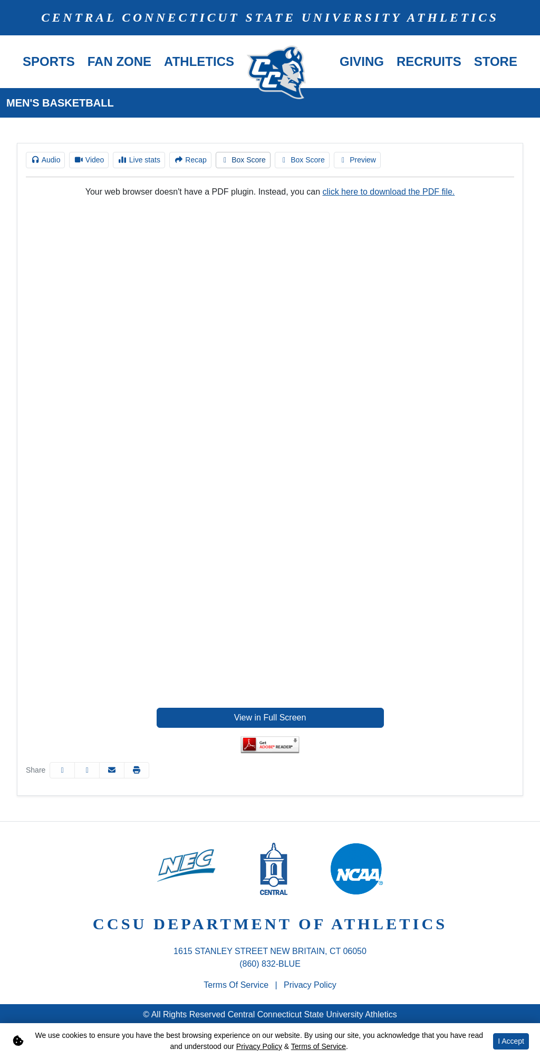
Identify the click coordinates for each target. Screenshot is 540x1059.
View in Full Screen (270, 717)
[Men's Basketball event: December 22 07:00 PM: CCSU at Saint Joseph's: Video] (89, 160)
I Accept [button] (511, 1041)
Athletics (199, 61)
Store (495, 61)
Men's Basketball (60, 103)
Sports (49, 61)
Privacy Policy (310, 984)
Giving (362, 61)
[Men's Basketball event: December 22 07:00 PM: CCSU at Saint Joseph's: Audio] (45, 160)
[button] (48, 62)
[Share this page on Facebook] (62, 770)
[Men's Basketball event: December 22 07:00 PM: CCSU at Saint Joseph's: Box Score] (243, 160)
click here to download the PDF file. (389, 191)
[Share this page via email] (111, 770)
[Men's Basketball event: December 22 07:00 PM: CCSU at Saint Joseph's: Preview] (357, 160)
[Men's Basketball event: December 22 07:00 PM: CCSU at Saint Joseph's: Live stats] (139, 160)
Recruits (429, 61)
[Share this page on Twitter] (87, 770)
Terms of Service (236, 984)
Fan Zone (119, 61)
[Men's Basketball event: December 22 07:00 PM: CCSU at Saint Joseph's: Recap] (190, 160)
